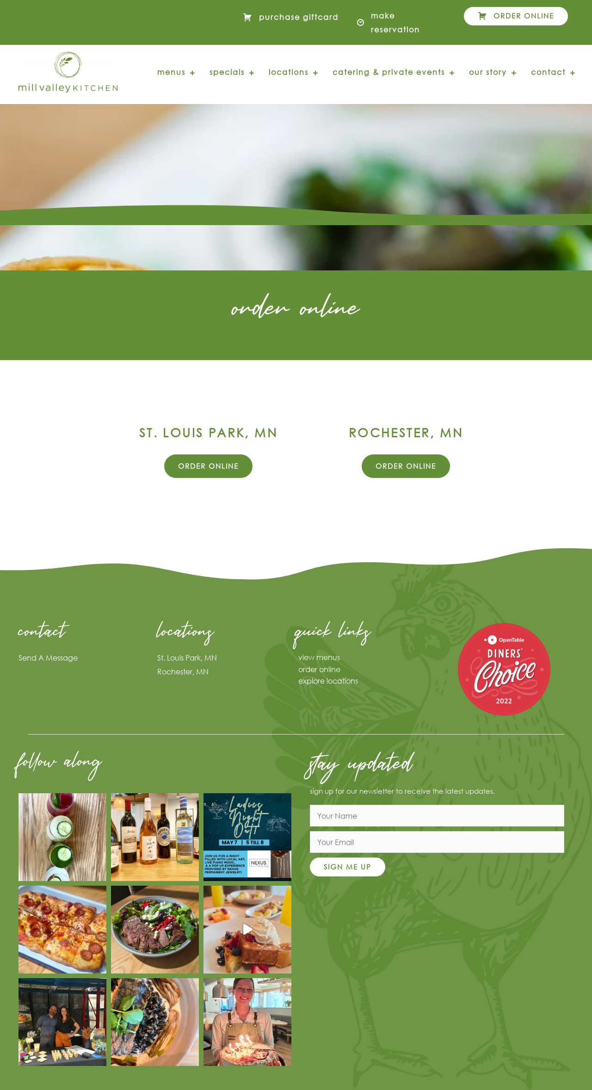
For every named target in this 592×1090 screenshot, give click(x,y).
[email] (437, 842)
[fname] (437, 816)
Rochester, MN (183, 671)
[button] (516, 16)
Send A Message (48, 657)
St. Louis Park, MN (187, 657)
